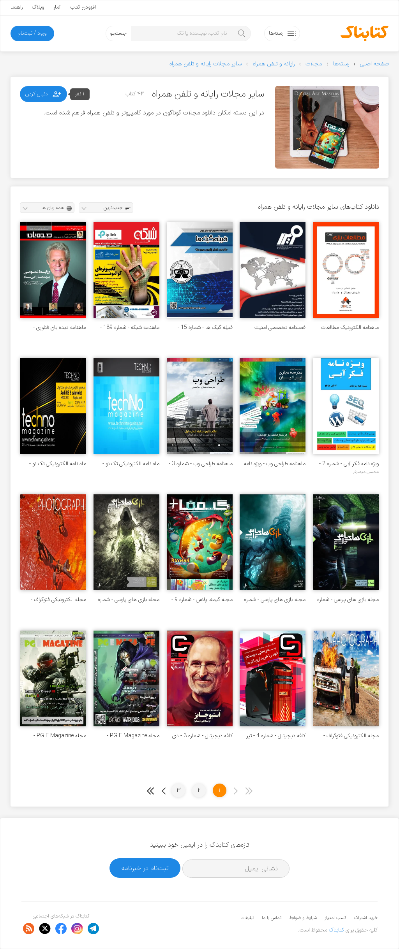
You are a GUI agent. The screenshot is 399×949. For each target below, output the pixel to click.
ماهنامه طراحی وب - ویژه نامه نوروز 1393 (274, 464)
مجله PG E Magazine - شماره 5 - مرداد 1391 (133, 736)
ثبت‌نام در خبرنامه (145, 868)
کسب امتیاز (335, 917)
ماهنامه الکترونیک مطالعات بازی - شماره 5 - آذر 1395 (350, 327)
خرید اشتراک (366, 917)
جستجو (118, 33)
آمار (57, 7)
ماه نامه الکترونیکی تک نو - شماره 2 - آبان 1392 (130, 464)
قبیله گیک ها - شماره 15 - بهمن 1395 (205, 327)
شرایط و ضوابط (303, 917)
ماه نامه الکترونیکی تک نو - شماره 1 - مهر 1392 (57, 464)
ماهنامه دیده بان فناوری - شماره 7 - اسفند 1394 (59, 327)
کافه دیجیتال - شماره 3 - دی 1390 (202, 736)
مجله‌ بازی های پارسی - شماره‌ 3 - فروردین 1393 (348, 600)
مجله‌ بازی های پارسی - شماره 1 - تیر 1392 (128, 600)
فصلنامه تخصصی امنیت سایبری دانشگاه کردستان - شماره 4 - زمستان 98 (278, 327)
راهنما (17, 7)
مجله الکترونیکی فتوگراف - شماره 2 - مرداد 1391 (58, 600)
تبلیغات (247, 917)
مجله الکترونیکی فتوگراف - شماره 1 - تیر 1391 (351, 736)
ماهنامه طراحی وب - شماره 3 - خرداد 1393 (201, 464)
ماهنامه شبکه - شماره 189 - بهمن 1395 (129, 327)
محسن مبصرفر (366, 472)
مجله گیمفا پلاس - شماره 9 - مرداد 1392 (202, 600)
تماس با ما (271, 917)
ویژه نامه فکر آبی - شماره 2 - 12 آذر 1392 (349, 464)
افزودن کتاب (83, 7)
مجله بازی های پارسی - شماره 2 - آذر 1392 (274, 600)
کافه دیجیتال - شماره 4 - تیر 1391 (275, 736)
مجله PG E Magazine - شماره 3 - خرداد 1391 (60, 736)
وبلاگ (38, 7)
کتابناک (336, 930)
